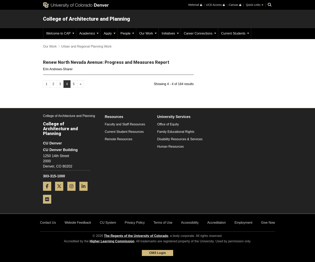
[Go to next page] (80, 84)
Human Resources (170, 146)
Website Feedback (77, 222)
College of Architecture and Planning (86, 19)
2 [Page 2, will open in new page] (53, 84)
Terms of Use (162, 222)
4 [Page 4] (67, 84)
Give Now (268, 222)
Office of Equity (168, 124)
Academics (89, 33)
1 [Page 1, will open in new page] (46, 84)
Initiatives (170, 33)
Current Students (235, 33)
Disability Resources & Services (179, 139)
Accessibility (189, 222)
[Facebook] (48, 192)
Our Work (148, 33)
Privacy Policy (135, 222)
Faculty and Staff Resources (125, 124)
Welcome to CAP (60, 33)
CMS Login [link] (157, 253)
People (127, 33)
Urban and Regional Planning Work (86, 46)
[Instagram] (73, 192)
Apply (109, 33)
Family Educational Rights (175, 131)
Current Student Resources (124, 131)
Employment (243, 222)
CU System (108, 222)
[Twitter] (60, 192)
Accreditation (216, 222)
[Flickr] (48, 205)
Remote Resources (118, 139)
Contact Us (48, 222)
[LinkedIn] (85, 192)
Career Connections (200, 33)
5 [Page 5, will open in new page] (74, 84)
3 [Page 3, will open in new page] (60, 84)
